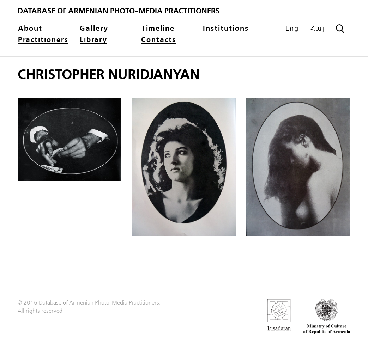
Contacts (158, 40)
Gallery (94, 28)
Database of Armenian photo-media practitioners (119, 11)
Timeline (158, 28)
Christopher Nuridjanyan (109, 75)
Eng (292, 28)
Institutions (226, 28)
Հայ (317, 28)
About (30, 28)
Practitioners (43, 40)
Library (93, 40)
